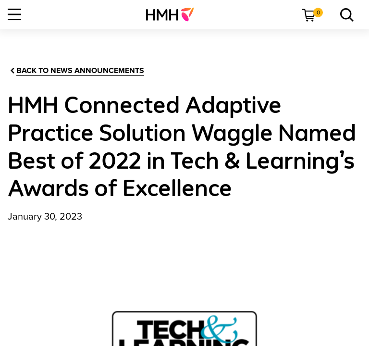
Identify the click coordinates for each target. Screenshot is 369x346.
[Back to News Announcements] (76, 71)
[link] (173, 14)
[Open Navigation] (14, 14)
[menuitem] (173, 14)
